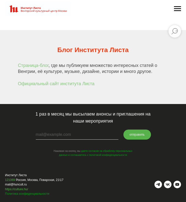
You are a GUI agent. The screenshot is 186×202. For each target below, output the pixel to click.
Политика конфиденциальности (27, 193)
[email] (77, 135)
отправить (136, 134)
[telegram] (158, 184)
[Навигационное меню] (177, 8)
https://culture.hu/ (16, 189)
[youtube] (177, 184)
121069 (10, 180)
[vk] (167, 184)
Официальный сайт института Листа (56, 83)
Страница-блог (33, 65)
